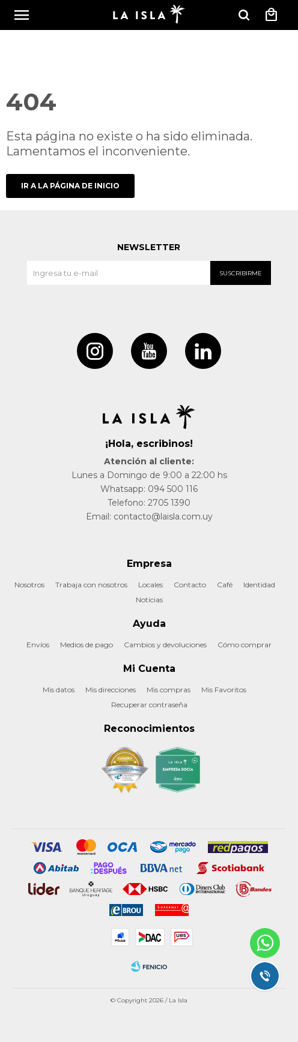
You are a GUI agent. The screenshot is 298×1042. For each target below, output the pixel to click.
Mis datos (58, 689)
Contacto (190, 584)
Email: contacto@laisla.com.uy (149, 516)
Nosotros (29, 584)
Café (225, 584)
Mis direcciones (110, 689)
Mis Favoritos (223, 689)
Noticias (149, 599)
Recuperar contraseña (149, 704)
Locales (150, 584)
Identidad (259, 584)
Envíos (37, 644)
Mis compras (168, 689)
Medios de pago (86, 644)
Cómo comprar (244, 644)
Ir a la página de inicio (70, 185)
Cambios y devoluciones (165, 644)
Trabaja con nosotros (91, 584)
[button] (244, 15)
